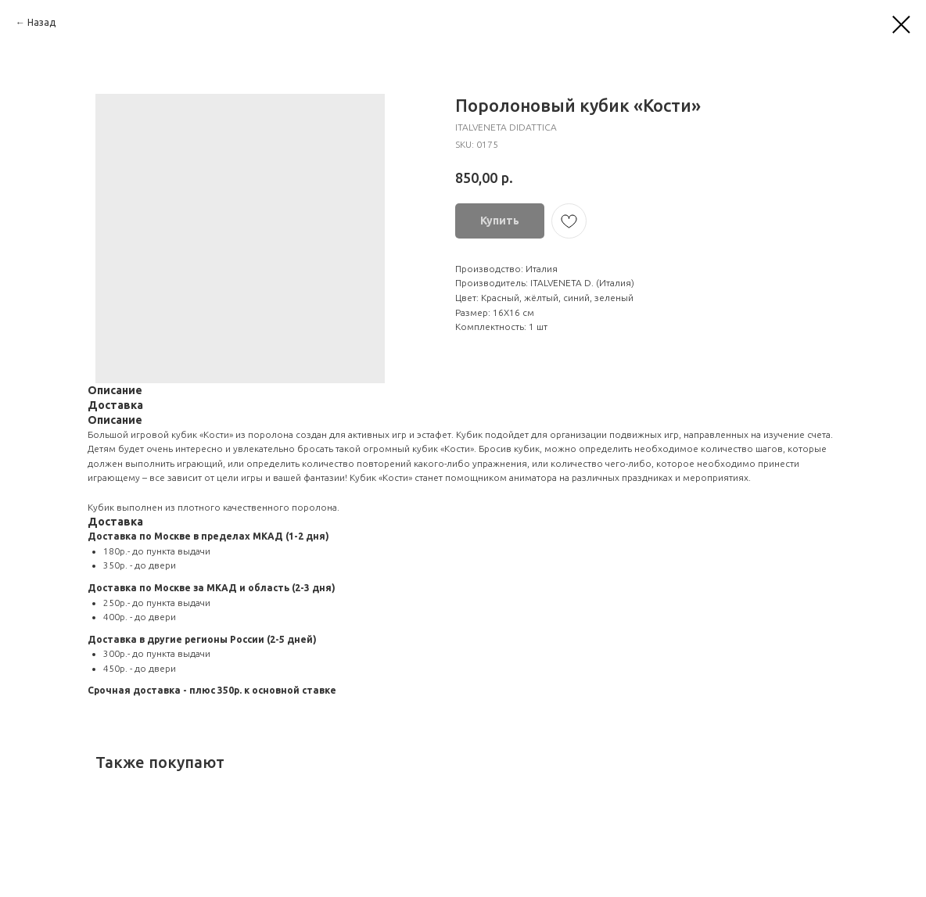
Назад (41, 22)
